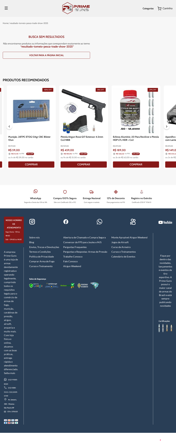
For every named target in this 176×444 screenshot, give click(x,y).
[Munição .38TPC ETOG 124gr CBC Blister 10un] (31, 127)
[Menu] (6, 8)
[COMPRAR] (31, 164)
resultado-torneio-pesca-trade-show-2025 (29, 23)
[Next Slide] (166, 127)
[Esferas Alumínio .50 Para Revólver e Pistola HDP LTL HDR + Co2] (136, 127)
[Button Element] (165, 8)
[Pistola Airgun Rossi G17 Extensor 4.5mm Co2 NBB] (84, 127)
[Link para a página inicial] (5, 23)
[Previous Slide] (9, 127)
